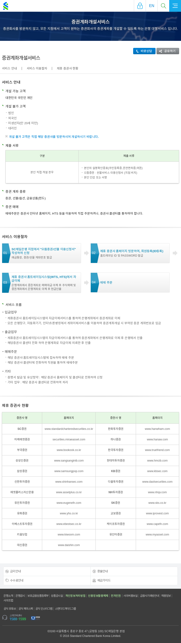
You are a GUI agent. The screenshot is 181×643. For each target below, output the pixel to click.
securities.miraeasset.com (69, 439)
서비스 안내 (9, 68)
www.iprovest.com (157, 513)
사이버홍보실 (130, 595)
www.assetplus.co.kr (69, 492)
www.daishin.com (69, 545)
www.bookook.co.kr (69, 450)
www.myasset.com (157, 534)
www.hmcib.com (157, 460)
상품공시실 (57, 595)
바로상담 (142, 51)
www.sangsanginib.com (69, 460)
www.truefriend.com (157, 450)
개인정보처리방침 (75, 595)
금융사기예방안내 (149, 595)
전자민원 (116, 595)
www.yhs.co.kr (69, 513)
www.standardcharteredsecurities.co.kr (69, 429)
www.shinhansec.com (68, 481)
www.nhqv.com (157, 492)
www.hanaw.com (157, 439)
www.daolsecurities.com (157, 481)
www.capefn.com (157, 524)
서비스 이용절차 (37, 68)
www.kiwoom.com (69, 534)
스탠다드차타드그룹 (65, 608)
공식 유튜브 (10, 608)
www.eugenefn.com (69, 502)
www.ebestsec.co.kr (68, 524)
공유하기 (166, 51)
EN (151, 6)
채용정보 (166, 595)
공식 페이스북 (25, 608)
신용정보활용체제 (98, 595)
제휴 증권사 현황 (67, 68)
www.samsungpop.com (68, 471)
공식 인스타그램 (43, 608)
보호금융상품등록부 (37, 595)
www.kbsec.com (157, 471)
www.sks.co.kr (157, 502)
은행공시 (20, 595)
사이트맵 (8, 600)
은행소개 (8, 595)
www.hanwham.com (157, 429)
